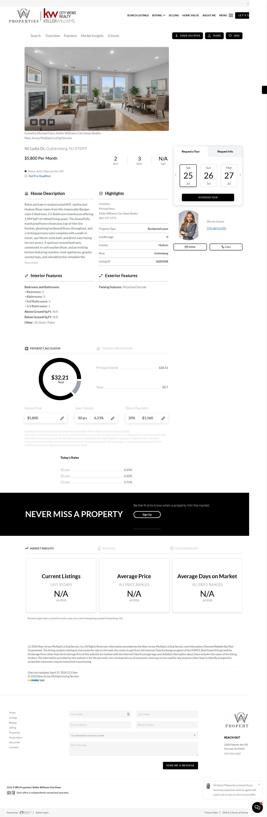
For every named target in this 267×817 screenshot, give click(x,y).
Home (12, 712)
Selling (12, 727)
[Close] (259, 784)
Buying (13, 722)
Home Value (15, 737)
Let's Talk (246, 15)
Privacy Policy (211, 812)
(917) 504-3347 (232, 753)
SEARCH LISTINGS (138, 15)
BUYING (158, 15)
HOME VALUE (190, 15)
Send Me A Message (180, 765)
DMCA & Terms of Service (235, 812)
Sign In (254, 3)
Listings (13, 717)
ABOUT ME (209, 15)
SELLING (174, 15)
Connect (13, 747)
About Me (14, 742)
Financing (14, 732)
